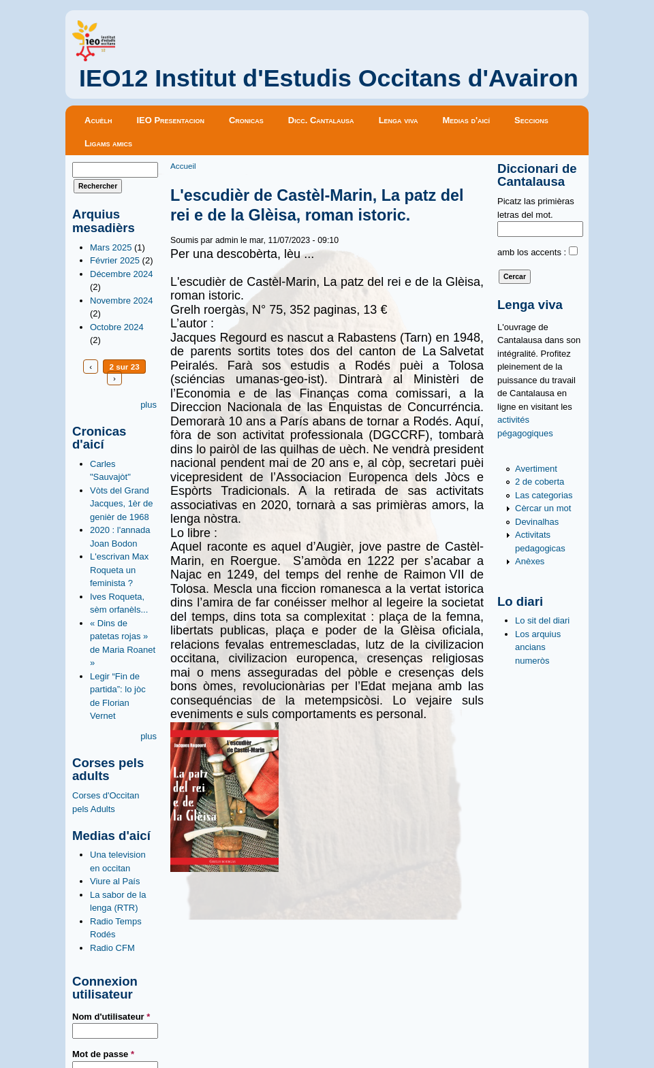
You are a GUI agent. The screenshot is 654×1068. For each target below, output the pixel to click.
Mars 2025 (110, 247)
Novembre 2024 (121, 300)
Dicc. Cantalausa (321, 120)
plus (148, 405)
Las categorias (544, 495)
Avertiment (536, 469)
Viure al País (115, 881)
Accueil (183, 165)
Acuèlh (98, 120)
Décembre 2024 (121, 274)
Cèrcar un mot (543, 508)
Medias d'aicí (466, 120)
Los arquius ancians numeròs (538, 647)
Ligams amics (108, 143)
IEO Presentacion (170, 120)
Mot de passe (103, 1054)
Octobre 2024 (117, 327)
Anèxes (529, 561)
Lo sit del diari (542, 620)
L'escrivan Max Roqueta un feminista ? (119, 569)
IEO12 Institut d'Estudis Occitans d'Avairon (328, 78)
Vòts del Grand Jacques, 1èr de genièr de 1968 (121, 503)
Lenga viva (398, 120)
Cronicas (246, 120)
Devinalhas (537, 522)
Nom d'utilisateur (111, 1017)
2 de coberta (539, 481)
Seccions (531, 120)
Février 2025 (115, 260)
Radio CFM (112, 948)
